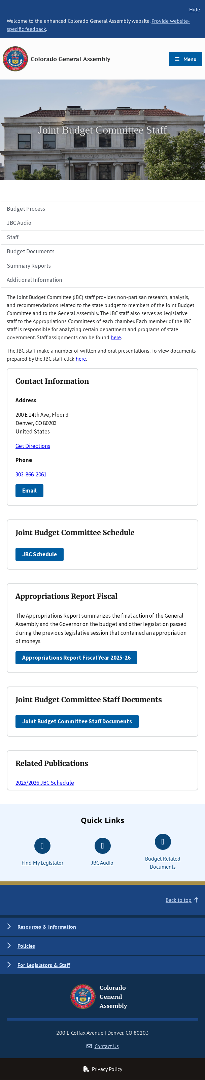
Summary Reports (29, 265)
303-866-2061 (30, 474)
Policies (26, 945)
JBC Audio (19, 222)
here (116, 337)
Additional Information (34, 280)
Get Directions (32, 446)
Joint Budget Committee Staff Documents (77, 721)
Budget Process (26, 208)
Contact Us (103, 1046)
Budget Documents (31, 251)
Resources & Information (47, 926)
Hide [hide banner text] (194, 9)
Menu (186, 59)
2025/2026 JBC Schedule (44, 782)
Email (29, 490)
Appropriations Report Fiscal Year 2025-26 (76, 657)
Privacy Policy (102, 1069)
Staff (13, 237)
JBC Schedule (39, 554)
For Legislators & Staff (44, 965)
